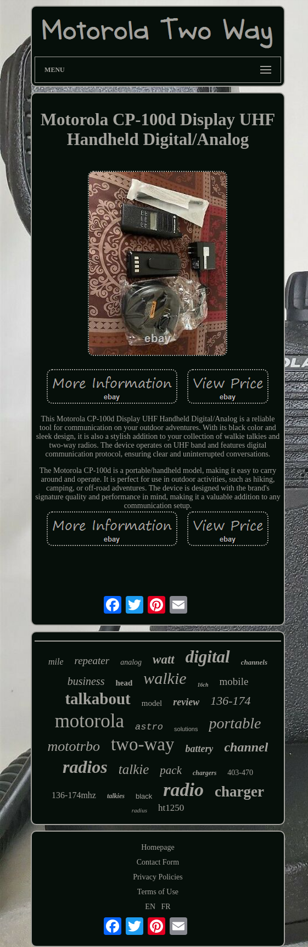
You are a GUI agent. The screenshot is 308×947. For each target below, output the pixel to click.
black (144, 796)
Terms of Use (157, 892)
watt (164, 659)
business (86, 681)
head (123, 682)
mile (56, 661)
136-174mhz (74, 795)
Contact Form (158, 862)
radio (183, 789)
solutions (186, 729)
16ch (203, 685)
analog (131, 662)
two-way (142, 744)
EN (150, 907)
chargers (204, 773)
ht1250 (171, 808)
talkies (116, 796)
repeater (91, 660)
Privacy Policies (158, 877)
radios (85, 767)
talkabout (97, 699)
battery (199, 748)
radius (139, 810)
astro (149, 727)
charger (239, 791)
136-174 (230, 701)
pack (171, 770)
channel (246, 747)
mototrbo (74, 746)
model (152, 703)
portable (235, 723)
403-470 (240, 772)
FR (166, 907)
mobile (234, 681)
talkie (134, 769)
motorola (89, 721)
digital (208, 656)
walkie (164, 678)
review (186, 702)
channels (254, 662)
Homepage (158, 847)
